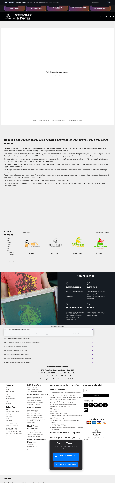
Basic (8, 240)
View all (9, 238)
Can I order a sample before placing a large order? (48, 346)
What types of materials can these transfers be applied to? (48, 358)
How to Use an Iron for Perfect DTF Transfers (60, 406)
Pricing (7, 413)
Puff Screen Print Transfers (33, 399)
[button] (66, 17)
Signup (7, 389)
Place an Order (9, 415)
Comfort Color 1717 (32, 412)
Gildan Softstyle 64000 (32, 410)
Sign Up (29, 450)
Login (100, 16)
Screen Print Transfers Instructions (14, 433)
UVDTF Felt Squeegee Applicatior (35, 434)
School (8, 264)
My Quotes (8, 396)
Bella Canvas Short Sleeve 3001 (35, 415)
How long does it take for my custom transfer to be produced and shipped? (48, 343)
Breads (11, 256)
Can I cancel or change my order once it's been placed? (48, 362)
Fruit (11, 260)
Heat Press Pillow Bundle (33, 436)
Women (8, 269)
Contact (7, 418)
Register (106, 16)
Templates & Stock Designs (12, 411)
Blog (51, 408)
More (108, 2)
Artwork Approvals (10, 398)
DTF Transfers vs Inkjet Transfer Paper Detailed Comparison (64, 403)
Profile (7, 394)
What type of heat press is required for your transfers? (48, 354)
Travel (8, 267)
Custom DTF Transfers (55, 410)
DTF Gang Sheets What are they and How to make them (63, 404)
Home (7, 409)
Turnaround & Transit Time (12, 425)
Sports (8, 266)
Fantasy (8, 246)
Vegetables (12, 262)
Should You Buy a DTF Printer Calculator (59, 426)
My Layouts (8, 403)
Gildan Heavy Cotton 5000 (33, 413)
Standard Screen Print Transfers (34, 397)
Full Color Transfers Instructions (13, 431)
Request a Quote (10, 422)
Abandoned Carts (10, 400)
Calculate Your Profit (32, 446)
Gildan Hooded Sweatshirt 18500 (35, 417)
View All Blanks (31, 422)
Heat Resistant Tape (32, 431)
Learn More (30, 444)
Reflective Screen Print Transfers (35, 402)
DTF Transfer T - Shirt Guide (34, 432)
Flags (8, 248)
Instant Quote (9, 420)
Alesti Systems (98, 438)
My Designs (8, 402)
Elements (9, 244)
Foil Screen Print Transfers (33, 404)
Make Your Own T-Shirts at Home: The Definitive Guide (63, 399)
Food (8, 250)
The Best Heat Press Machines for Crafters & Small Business (64, 395)
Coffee (11, 258)
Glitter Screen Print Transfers (34, 400)
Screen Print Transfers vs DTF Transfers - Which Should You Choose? (66, 397)
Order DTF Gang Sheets (33, 389)
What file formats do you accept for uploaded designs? (48, 339)
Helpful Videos (53, 411)
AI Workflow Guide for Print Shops (58, 418)
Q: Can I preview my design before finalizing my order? (48, 329)
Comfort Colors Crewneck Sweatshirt (36, 419)
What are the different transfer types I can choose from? (48, 350)
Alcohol (11, 252)
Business (9, 242)
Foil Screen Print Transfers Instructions (15, 435)
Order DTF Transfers (32, 387)
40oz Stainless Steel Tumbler (34, 421)
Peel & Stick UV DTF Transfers (34, 391)
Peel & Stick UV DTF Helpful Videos (58, 413)
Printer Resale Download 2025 (57, 424)
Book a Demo (30, 448)
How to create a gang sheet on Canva (58, 401)
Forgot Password (10, 391)
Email (84, 388)
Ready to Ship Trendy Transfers (13, 423)
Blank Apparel (9, 416)
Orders (7, 393)
